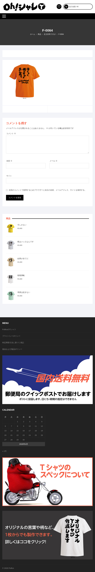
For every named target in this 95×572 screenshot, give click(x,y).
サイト (9, 176)
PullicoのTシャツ (9, 329)
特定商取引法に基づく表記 (13, 343)
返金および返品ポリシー (12, 349)
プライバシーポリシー (11, 336)
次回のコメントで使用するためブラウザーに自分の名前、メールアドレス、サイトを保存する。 (47, 190)
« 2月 (4, 451)
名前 (9, 161)
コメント (11, 133)
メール (53, 161)
